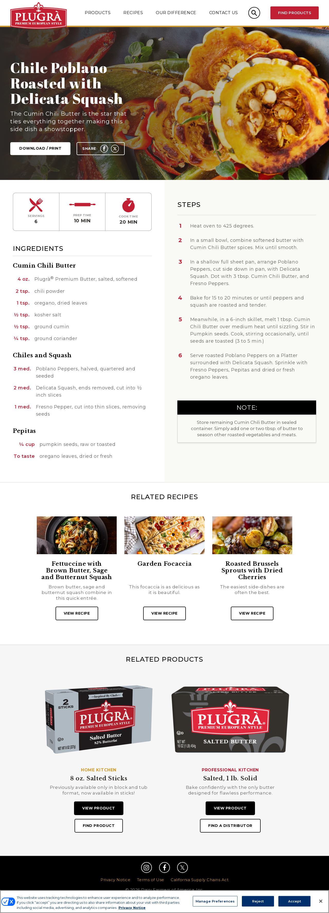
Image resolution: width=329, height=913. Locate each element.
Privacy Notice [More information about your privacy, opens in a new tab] (131, 911)
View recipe (77, 613)
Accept (294, 904)
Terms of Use (150, 879)
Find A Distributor (230, 825)
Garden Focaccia (165, 564)
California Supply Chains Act (200, 879)
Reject (258, 904)
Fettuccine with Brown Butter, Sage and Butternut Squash (76, 571)
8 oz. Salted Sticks (98, 778)
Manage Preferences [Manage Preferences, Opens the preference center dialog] (215, 904)
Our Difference (176, 12)
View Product (98, 808)
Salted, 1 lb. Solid (230, 778)
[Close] (320, 904)
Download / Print (40, 148)
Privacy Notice (115, 879)
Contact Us (223, 12)
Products (98, 12)
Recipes (133, 12)
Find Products (294, 13)
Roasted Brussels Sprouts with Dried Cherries (252, 571)
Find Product (99, 825)
